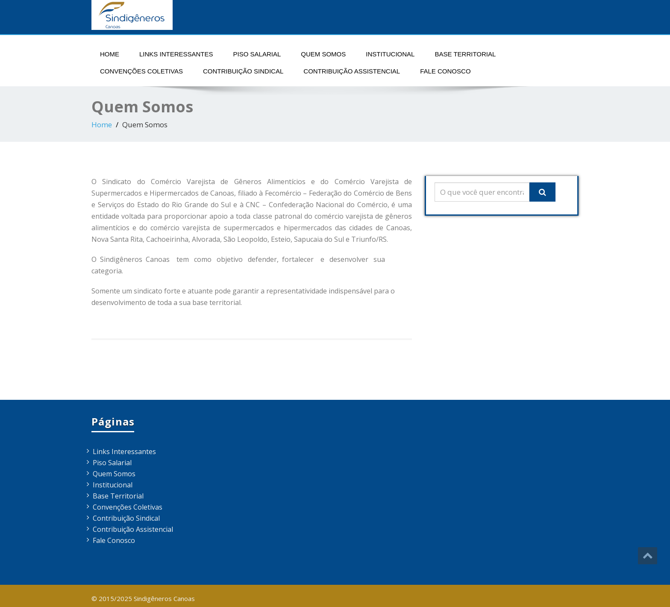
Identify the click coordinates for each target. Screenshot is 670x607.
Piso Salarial (257, 54)
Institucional (390, 54)
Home (109, 54)
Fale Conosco (445, 71)
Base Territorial (465, 54)
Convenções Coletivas (141, 71)
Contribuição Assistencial (351, 71)
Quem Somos (323, 54)
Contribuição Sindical (243, 71)
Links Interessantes (176, 54)
